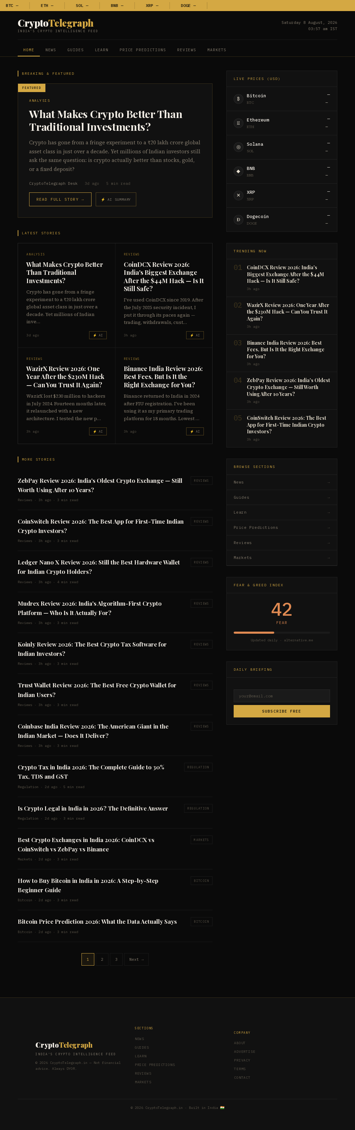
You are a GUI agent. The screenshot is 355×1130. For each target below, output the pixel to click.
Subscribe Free (281, 711)
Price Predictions (143, 49)
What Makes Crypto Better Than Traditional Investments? (105, 120)
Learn (102, 49)
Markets (216, 49)
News (51, 49)
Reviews (186, 49)
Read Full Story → (60, 199)
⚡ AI (98, 335)
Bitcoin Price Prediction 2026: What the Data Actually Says (97, 921)
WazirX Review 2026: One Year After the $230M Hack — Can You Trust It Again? (65, 376)
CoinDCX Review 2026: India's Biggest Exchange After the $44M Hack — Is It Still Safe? (164, 276)
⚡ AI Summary (116, 199)
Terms (240, 1069)
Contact (242, 1077)
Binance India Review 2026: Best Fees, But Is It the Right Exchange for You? (163, 376)
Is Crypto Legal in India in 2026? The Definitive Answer (93, 808)
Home (28, 49)
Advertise (244, 1051)
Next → (136, 959)
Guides (75, 49)
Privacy (242, 1060)
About (240, 1043)
